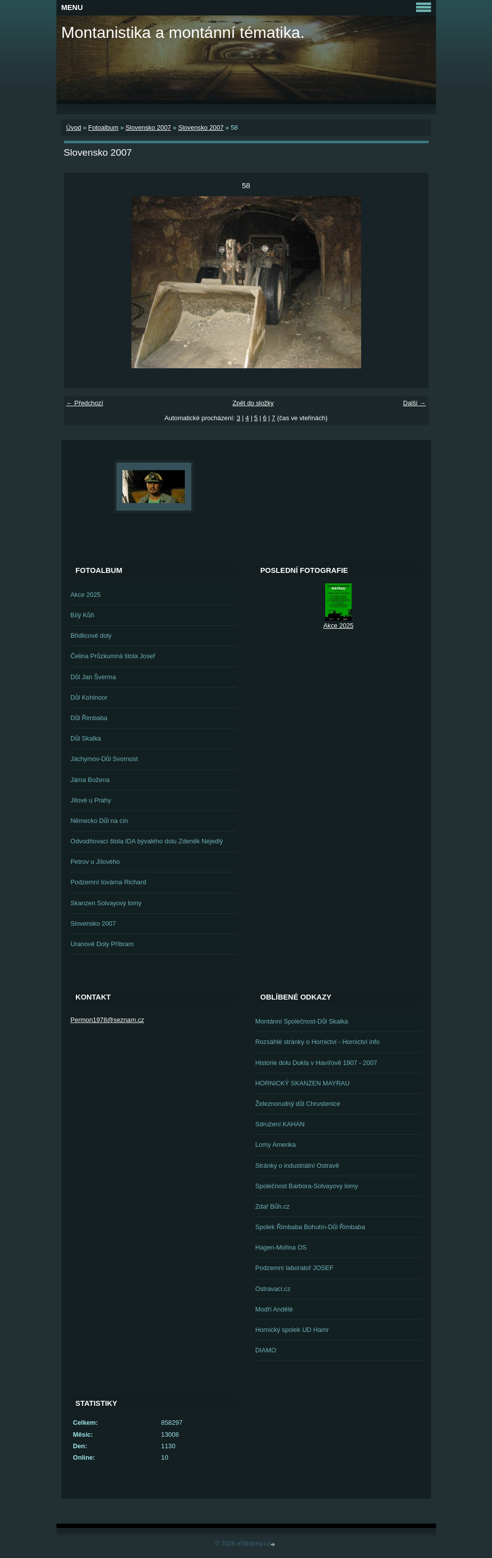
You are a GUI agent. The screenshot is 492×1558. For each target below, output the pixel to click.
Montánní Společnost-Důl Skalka (301, 1021)
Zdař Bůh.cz (272, 1206)
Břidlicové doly (91, 635)
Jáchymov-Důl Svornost (104, 759)
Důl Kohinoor (88, 697)
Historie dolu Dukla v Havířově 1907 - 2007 (316, 1062)
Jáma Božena (89, 779)
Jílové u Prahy (90, 800)
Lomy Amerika (275, 1144)
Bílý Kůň (82, 615)
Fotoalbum (103, 127)
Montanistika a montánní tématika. (183, 32)
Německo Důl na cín (99, 820)
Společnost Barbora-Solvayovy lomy (306, 1186)
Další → (414, 403)
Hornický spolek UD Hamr (292, 1329)
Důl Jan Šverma (93, 677)
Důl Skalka (85, 738)
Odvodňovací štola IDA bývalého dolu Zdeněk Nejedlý (146, 841)
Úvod (73, 127)
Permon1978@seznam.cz (107, 1020)
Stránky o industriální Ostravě (297, 1165)
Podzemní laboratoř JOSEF (294, 1268)
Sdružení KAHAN (280, 1124)
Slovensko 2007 (148, 127)
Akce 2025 (85, 594)
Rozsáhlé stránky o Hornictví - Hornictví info (317, 1041)
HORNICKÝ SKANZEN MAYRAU (302, 1083)
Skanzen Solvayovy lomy (105, 903)
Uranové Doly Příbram (102, 944)
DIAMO (265, 1350)
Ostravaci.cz (272, 1289)
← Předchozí (84, 403)
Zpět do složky (253, 403)
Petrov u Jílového (95, 861)
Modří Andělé (274, 1309)
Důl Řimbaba (88, 718)
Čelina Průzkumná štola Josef (112, 656)
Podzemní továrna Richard (108, 882)
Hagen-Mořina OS (281, 1247)
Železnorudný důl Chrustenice (297, 1103)
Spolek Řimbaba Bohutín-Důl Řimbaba (310, 1227)
